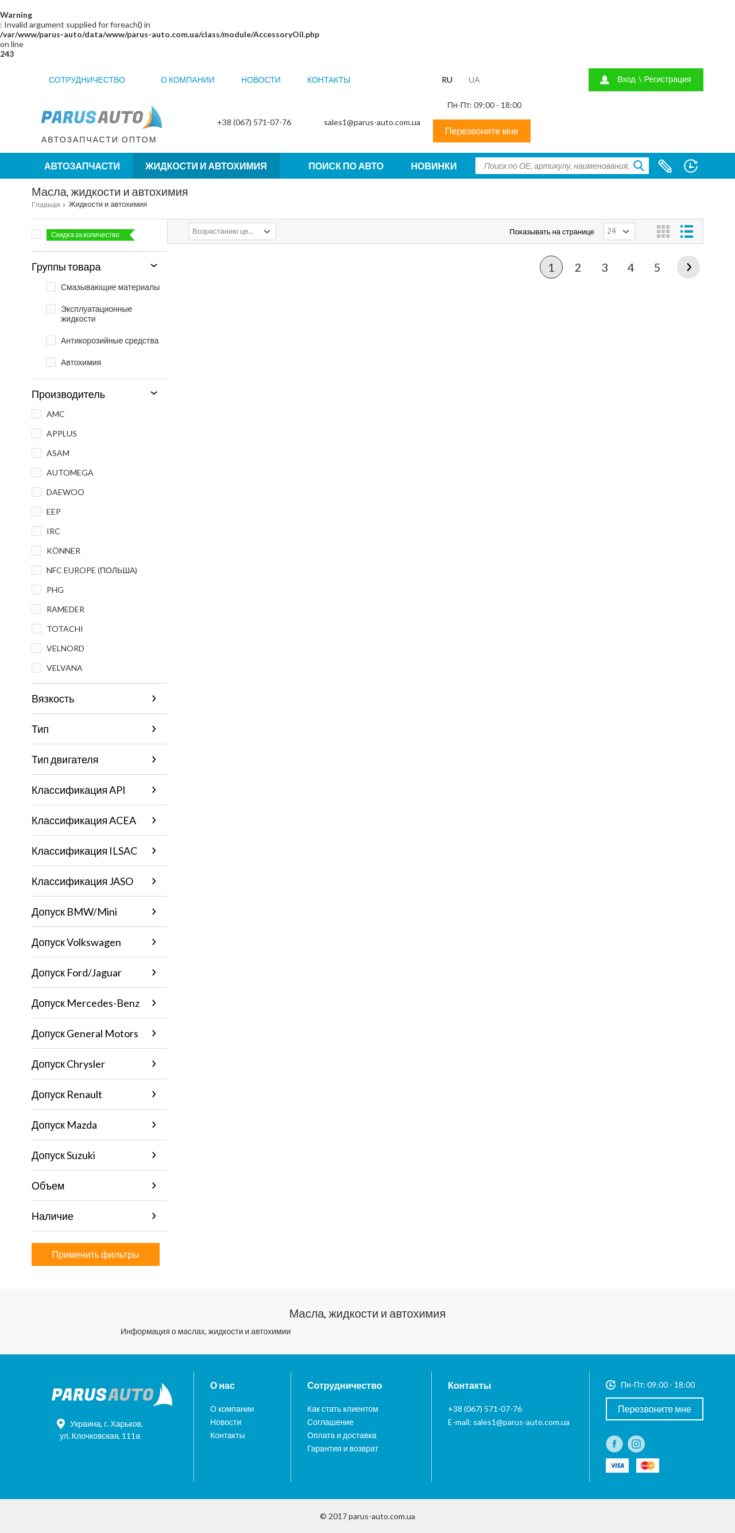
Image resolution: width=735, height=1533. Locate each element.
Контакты (329, 79)
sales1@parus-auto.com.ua (372, 122)
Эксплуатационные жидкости (89, 313)
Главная (46, 204)
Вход (626, 79)
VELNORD (58, 648)
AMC (48, 414)
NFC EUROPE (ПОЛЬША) (84, 570)
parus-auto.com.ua (382, 1516)
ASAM (50, 453)
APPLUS (54, 433)
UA (474, 79)
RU (447, 79)
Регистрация (667, 79)
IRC (46, 531)
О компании (188, 79)
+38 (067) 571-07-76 (254, 122)
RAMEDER (58, 609)
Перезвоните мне (482, 130)
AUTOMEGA (63, 472)
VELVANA (57, 668)
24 (611, 230)
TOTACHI (57, 629)
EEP (46, 511)
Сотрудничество (87, 79)
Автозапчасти (82, 165)
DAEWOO (58, 492)
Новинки (434, 165)
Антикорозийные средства (102, 340)
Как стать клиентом (342, 1409)
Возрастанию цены (225, 230)
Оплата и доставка (342, 1435)
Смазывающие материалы (103, 287)
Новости (261, 79)
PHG (48, 589)
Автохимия (73, 362)
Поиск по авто (346, 165)
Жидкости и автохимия (206, 165)
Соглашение (330, 1422)
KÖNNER (56, 550)
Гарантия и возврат (342, 1448)
